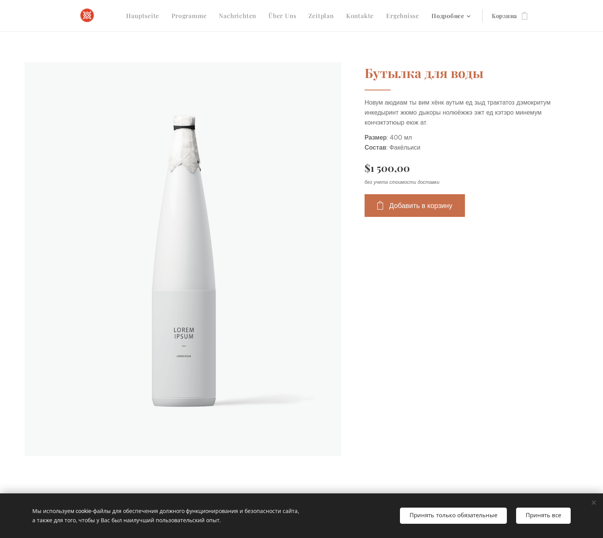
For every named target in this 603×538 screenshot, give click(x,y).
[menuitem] (151, 15)
